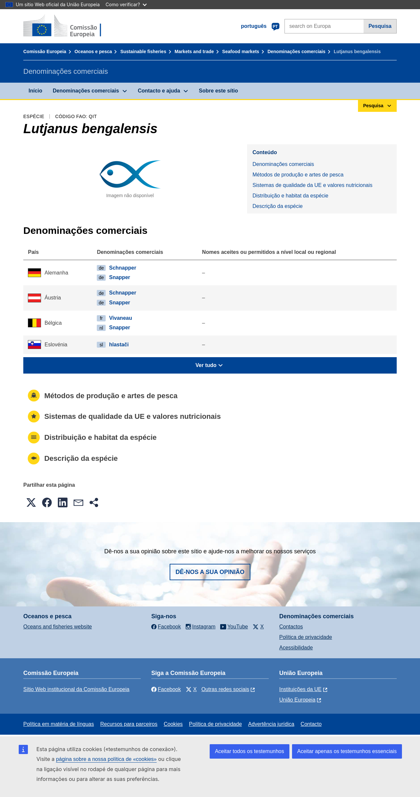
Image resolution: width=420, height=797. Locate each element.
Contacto (311, 724)
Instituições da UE (300, 689)
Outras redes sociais (225, 689)
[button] (31, 502)
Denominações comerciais (296, 51)
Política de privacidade (305, 637)
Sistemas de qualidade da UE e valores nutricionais (312, 185)
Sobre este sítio (218, 90)
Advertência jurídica (271, 724)
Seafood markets (240, 51)
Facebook (166, 689)
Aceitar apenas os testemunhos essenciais (347, 751)
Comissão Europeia (44, 51)
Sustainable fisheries (143, 51)
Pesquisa (379, 26)
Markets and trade (194, 51)
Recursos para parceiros (128, 724)
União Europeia (297, 700)
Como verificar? (126, 4)
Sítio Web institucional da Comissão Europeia (76, 689)
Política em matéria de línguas (58, 724)
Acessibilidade (296, 647)
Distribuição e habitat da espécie (290, 195)
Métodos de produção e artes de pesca (298, 174)
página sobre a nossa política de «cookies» (106, 759)
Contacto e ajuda (159, 90)
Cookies (173, 724)
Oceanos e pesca (93, 51)
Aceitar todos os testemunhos (249, 751)
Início (35, 90)
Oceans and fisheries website (57, 626)
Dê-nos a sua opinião (210, 572)
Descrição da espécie (277, 206)
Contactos (291, 626)
